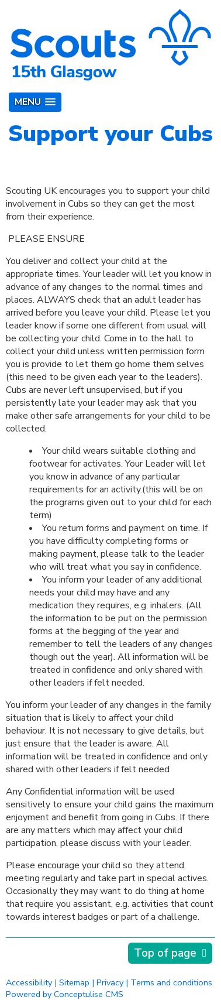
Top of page (165, 953)
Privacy (109, 982)
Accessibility (29, 982)
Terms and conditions (171, 982)
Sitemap (74, 982)
